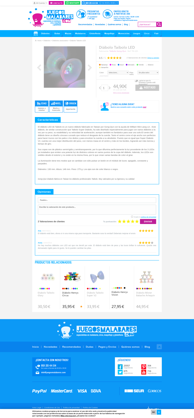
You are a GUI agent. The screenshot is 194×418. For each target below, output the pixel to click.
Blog (126, 25)
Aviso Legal (36, 408)
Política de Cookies (90, 408)
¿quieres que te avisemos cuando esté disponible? (147, 82)
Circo (146, 33)
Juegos (136, 33)
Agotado (149, 87)
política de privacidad (148, 217)
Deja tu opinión (153, 58)
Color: (101, 72)
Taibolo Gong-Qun (117, 51)
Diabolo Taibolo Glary (46, 294)
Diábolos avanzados (60, 41)
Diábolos (45, 33)
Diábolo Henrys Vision (120, 293)
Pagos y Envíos (107, 346)
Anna (40, 243)
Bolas (57, 33)
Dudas (89, 346)
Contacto (58, 3)
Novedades (100, 25)
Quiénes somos (114, 25)
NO (153, 412)
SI (159, 412)
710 (151, 372)
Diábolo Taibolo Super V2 (95, 294)
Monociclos (123, 33)
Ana (39, 231)
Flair (156, 33)
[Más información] (68, 416)
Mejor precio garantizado (121, 93)
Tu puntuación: (110, 222)
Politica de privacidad (71, 408)
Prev (39, 67)
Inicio (39, 41)
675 (128, 372)
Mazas (68, 33)
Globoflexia (94, 33)
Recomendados (85, 25)
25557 (128, 367)
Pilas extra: (131, 73)
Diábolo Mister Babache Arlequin (145, 294)
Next (90, 67)
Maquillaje (109, 33)
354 (151, 367)
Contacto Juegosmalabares (100, 3)
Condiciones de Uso (52, 408)
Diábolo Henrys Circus (70, 294)
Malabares (80, 33)
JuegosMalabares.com (50, 17)
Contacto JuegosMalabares (51, 366)
